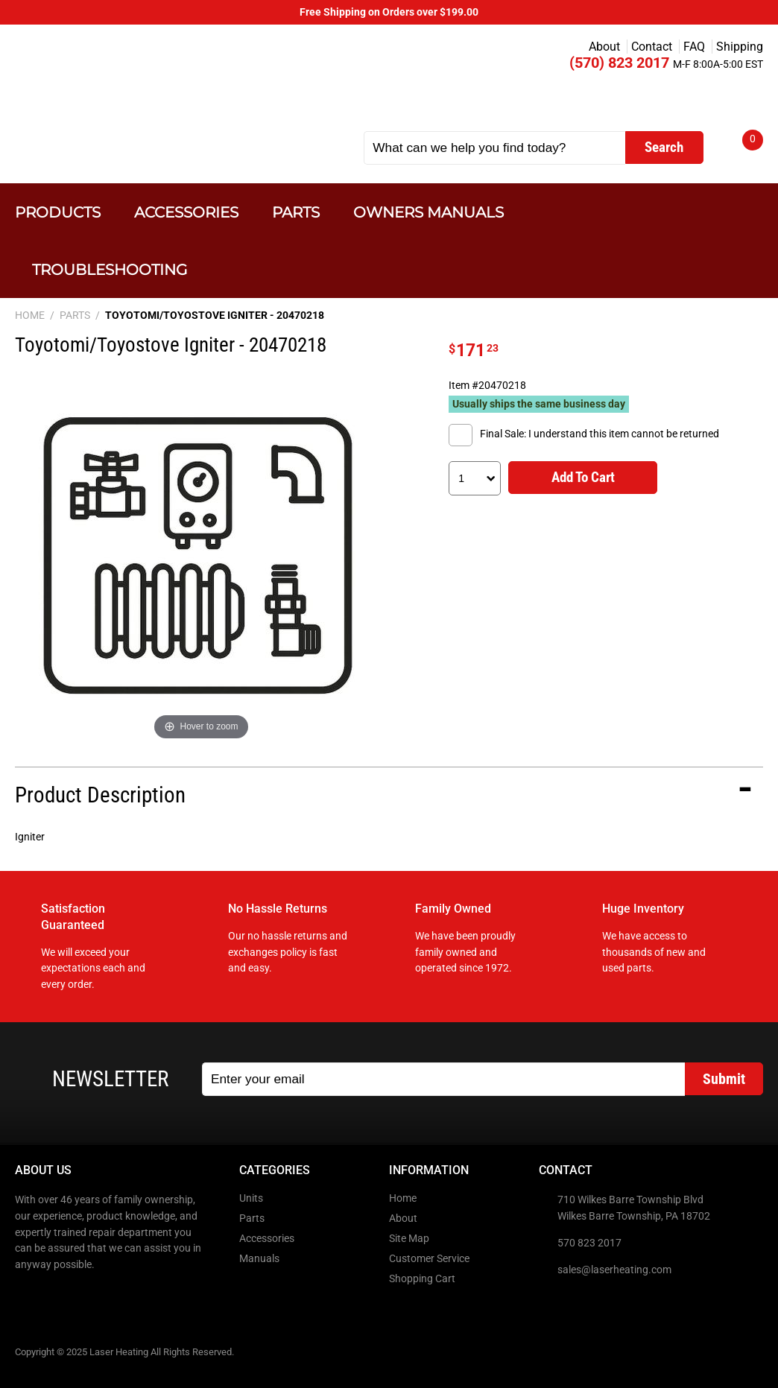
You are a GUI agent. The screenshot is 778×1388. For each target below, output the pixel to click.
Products (58, 212)
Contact (651, 46)
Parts (296, 212)
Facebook (27, 1296)
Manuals (259, 1258)
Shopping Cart (422, 1279)
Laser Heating (165, 84)
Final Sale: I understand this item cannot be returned (599, 434)
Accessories (186, 212)
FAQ (694, 46)
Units (251, 1198)
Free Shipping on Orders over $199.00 (389, 12)
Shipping (739, 46)
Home (403, 1198)
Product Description (100, 795)
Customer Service (429, 1258)
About (604, 46)
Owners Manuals (428, 212)
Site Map (409, 1238)
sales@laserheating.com (614, 1270)
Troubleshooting (109, 269)
